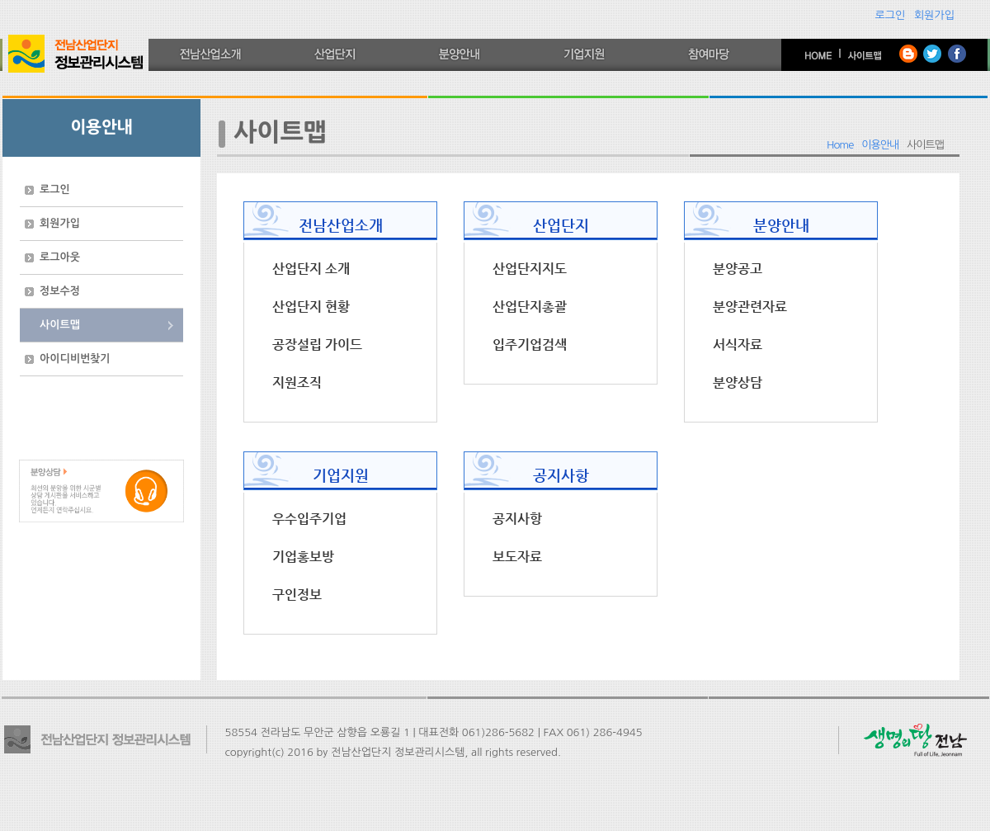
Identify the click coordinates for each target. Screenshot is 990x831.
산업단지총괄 (530, 307)
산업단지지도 (530, 269)
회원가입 (934, 15)
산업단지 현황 (311, 307)
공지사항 (561, 475)
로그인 (890, 15)
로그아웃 (60, 257)
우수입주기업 (309, 519)
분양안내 (781, 225)
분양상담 (737, 382)
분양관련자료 (750, 307)
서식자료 (737, 345)
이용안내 (879, 144)
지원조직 (297, 382)
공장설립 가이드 (317, 345)
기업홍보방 (303, 557)
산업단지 (561, 225)
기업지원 (341, 475)
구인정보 (297, 595)
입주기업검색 (530, 345)
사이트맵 (60, 324)
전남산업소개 (341, 225)
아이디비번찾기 (75, 358)
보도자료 (517, 557)
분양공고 (737, 269)
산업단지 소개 (311, 269)
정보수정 (60, 291)
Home (840, 144)
